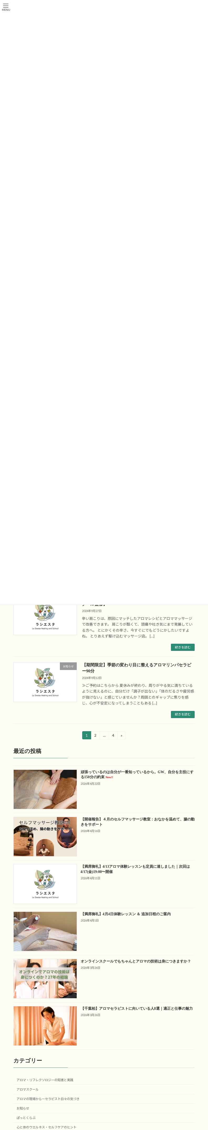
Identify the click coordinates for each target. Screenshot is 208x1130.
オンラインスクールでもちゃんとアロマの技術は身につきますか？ (136, 961)
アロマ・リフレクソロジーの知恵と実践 (45, 1080)
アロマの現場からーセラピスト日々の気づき (48, 1099)
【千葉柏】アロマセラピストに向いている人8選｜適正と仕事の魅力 (137, 1009)
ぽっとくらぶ (26, 1118)
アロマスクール (28, 1089)
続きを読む (183, 647)
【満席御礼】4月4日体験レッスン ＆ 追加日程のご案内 (126, 914)
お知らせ (23, 1108)
